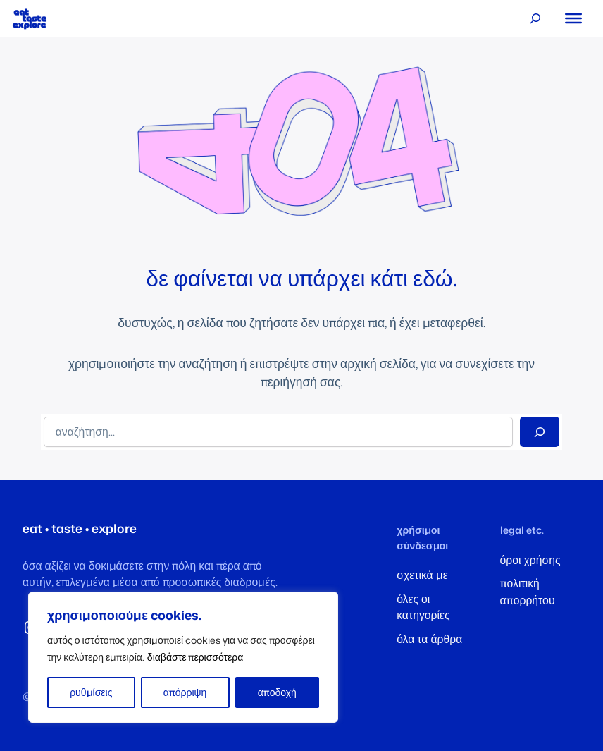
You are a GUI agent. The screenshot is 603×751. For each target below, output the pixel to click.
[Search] (539, 432)
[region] (183, 657)
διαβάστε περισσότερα (195, 657)
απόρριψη (185, 692)
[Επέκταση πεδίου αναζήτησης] (535, 19)
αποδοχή (277, 692)
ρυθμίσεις (91, 692)
